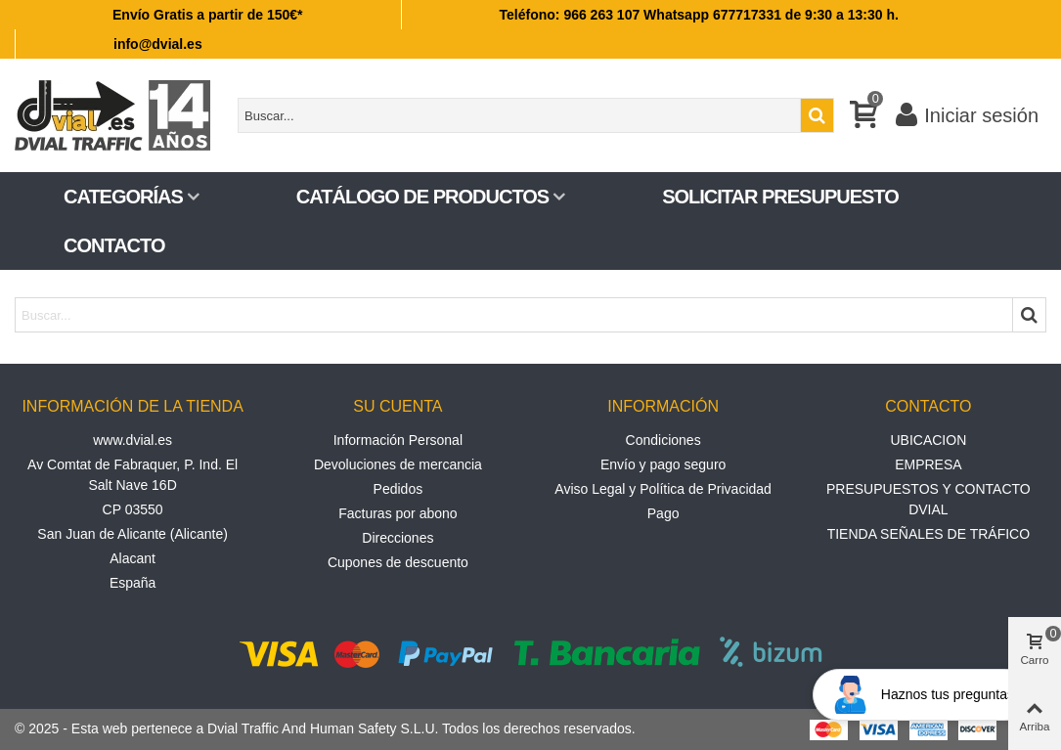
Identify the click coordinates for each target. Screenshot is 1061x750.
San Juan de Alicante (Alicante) (132, 534)
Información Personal (398, 440)
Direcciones (397, 538)
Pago (663, 513)
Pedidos (398, 489)
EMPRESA (928, 464)
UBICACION (928, 440)
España (132, 583)
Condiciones (663, 440)
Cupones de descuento (398, 562)
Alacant (132, 558)
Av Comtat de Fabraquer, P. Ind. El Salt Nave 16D (132, 475)
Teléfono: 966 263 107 (570, 14)
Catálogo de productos (422, 196)
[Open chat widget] (922, 695)
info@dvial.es (157, 44)
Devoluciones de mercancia (398, 464)
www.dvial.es (132, 440)
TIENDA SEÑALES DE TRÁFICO (928, 534)
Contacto (114, 245)
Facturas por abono (397, 513)
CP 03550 (133, 509)
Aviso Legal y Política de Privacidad (663, 489)
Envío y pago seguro (663, 464)
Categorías (123, 196)
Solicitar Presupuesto (780, 196)
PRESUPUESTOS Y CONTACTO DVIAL (928, 499)
